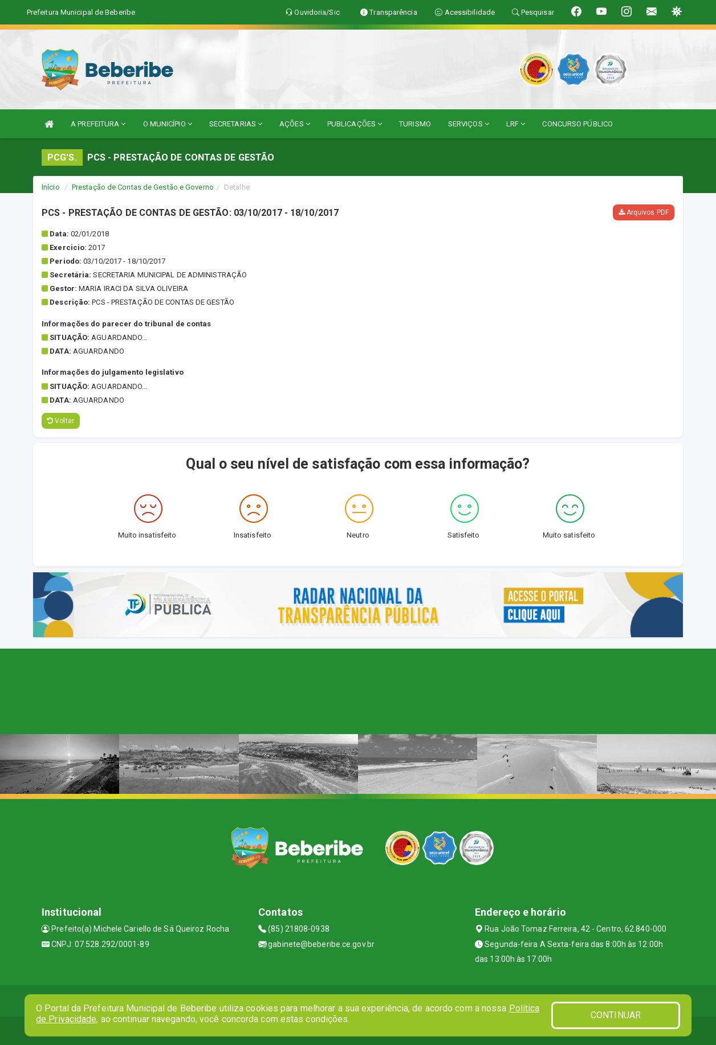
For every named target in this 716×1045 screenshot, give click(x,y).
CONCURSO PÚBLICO (577, 124)
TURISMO (415, 124)
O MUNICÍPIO (167, 124)
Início (51, 187)
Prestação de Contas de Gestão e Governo (143, 187)
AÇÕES (294, 124)
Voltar (60, 421)
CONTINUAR (616, 1015)
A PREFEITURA (98, 124)
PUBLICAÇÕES (354, 124)
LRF (516, 124)
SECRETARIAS (235, 124)
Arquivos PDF (644, 212)
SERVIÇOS (468, 124)
